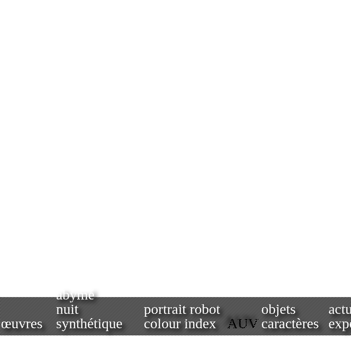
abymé (75, 294)
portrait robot (182, 309)
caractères (290, 323)
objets (278, 309)
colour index (180, 323)
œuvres (22, 323)
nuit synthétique (89, 316)
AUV (242, 323)
